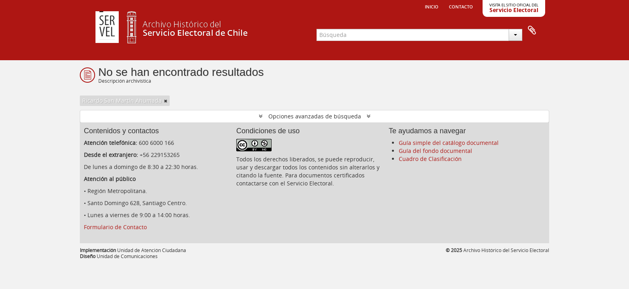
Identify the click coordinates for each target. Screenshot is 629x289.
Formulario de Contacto (115, 227)
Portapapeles (532, 30)
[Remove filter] (165, 101)
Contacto (461, 6)
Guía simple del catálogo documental (449, 143)
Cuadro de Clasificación (430, 159)
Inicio (431, 6)
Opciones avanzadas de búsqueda (315, 116)
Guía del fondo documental (435, 151)
